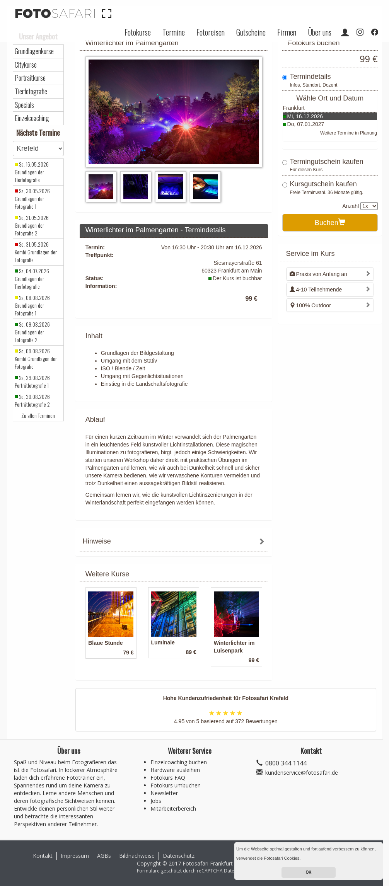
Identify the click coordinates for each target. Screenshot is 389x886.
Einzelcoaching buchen (178, 762)
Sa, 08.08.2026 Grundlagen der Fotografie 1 (32, 305)
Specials (24, 105)
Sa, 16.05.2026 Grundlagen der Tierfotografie (32, 172)
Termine (173, 32)
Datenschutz (178, 855)
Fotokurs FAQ (167, 777)
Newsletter (164, 793)
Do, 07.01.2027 (305, 124)
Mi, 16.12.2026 (305, 116)
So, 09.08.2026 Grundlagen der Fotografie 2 (32, 332)
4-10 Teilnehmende (316, 289)
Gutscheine (251, 32)
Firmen (286, 32)
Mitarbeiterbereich (173, 808)
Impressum (75, 855)
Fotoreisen (210, 32)
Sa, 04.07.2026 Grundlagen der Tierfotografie (32, 278)
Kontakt (43, 855)
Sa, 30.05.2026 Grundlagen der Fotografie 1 (32, 198)
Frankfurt (294, 108)
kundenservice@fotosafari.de (301, 772)
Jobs (155, 800)
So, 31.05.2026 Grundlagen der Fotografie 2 (32, 225)
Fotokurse (138, 32)
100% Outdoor (310, 305)
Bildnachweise (137, 855)
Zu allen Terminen (38, 415)
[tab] (174, 542)
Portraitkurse (30, 78)
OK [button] (309, 872)
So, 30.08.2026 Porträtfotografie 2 (32, 400)
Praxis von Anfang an (318, 274)
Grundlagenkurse (34, 51)
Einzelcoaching (32, 118)
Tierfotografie (31, 91)
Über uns (319, 32)
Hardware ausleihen (175, 770)
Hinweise (97, 541)
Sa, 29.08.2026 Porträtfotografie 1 (32, 381)
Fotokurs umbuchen (175, 785)
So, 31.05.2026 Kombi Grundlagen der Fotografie (36, 252)
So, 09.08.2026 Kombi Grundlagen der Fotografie (36, 358)
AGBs (104, 855)
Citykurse (26, 65)
